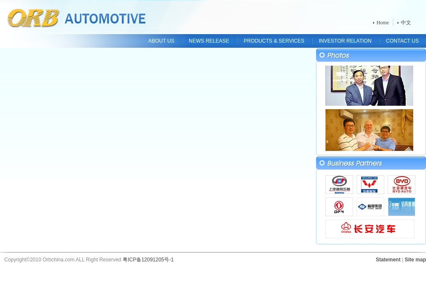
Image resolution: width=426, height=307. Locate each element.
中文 (406, 23)
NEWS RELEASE (209, 41)
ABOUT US (161, 41)
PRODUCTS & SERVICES (274, 41)
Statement (388, 260)
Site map (415, 260)
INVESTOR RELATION (345, 41)
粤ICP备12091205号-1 (148, 260)
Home (383, 23)
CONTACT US (402, 41)
